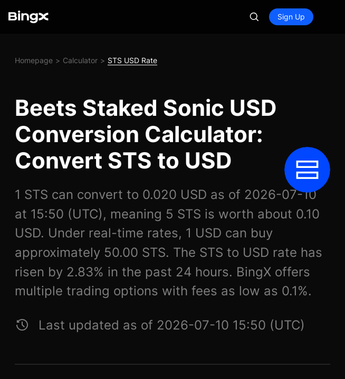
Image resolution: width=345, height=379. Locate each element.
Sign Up (291, 16)
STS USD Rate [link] (132, 60)
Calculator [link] (80, 60)
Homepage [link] (34, 60)
